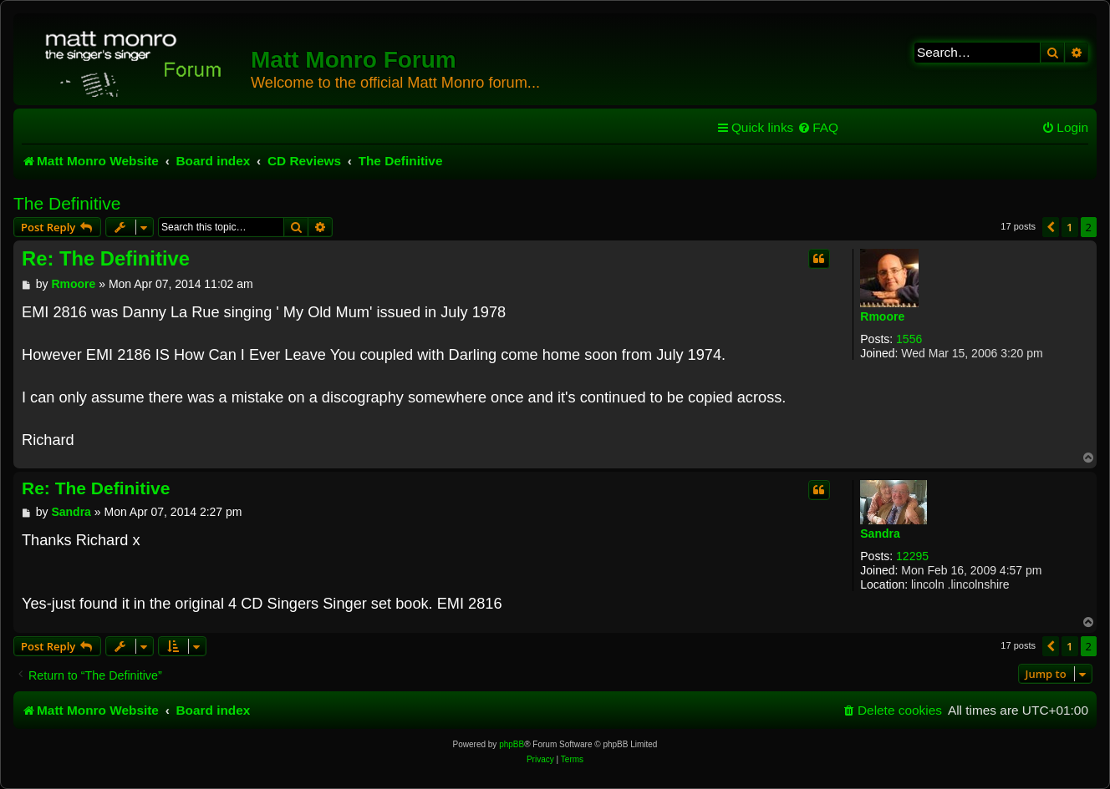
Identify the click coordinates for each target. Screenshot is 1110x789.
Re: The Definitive (106, 258)
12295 (912, 556)
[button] (1050, 227)
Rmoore (882, 316)
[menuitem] (817, 128)
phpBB (511, 744)
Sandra (879, 533)
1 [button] (1069, 227)
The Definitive (66, 203)
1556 (909, 339)
